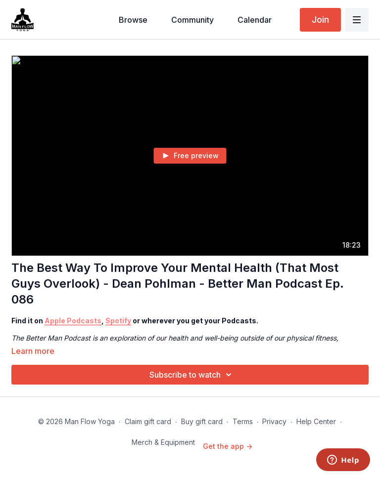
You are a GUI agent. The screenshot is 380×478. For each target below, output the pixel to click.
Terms (243, 421)
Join (320, 19)
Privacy (274, 421)
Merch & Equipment (163, 442)
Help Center (316, 421)
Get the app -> (227, 446)
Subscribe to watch (192, 375)
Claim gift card (148, 421)
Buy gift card (202, 421)
